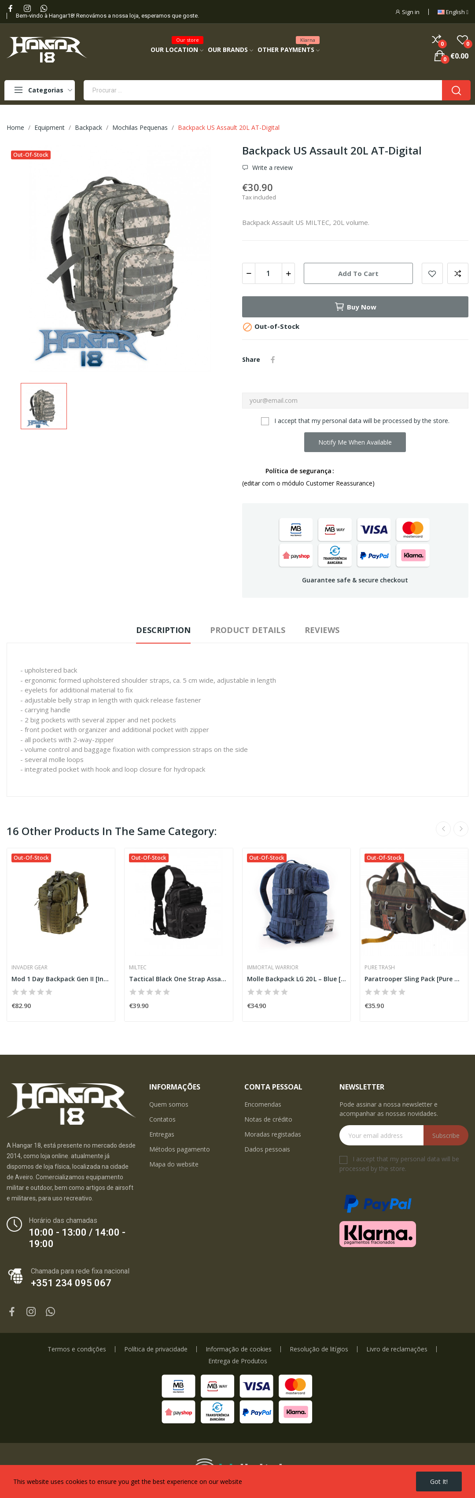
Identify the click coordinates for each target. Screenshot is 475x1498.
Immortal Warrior (272, 967)
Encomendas (262, 1104)
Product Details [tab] (247, 630)
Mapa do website (174, 1164)
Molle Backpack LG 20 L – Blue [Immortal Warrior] (296, 979)
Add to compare (457, 273)
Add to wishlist (432, 273)
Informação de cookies (239, 1349)
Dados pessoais (267, 1149)
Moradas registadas (272, 1134)
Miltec (138, 967)
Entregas (161, 1134)
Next (460, 828)
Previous (443, 828)
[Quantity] (268, 273)
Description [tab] (163, 630)
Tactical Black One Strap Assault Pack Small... (178, 979)
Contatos (162, 1119)
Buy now (355, 307)
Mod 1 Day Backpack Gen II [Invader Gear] (60, 979)
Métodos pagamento (179, 1149)
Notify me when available (355, 442)
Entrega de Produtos (237, 1361)
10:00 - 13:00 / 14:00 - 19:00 (77, 1238)
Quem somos (168, 1104)
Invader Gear (29, 967)
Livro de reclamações (396, 1349)
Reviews (322, 630)
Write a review (271, 168)
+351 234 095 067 (71, 1282)
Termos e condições (77, 1349)
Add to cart (358, 273)
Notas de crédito (268, 1119)
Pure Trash (380, 967)
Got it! (439, 1481)
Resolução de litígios (319, 1349)
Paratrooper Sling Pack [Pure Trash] (414, 979)
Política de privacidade (156, 1349)
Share (273, 359)
